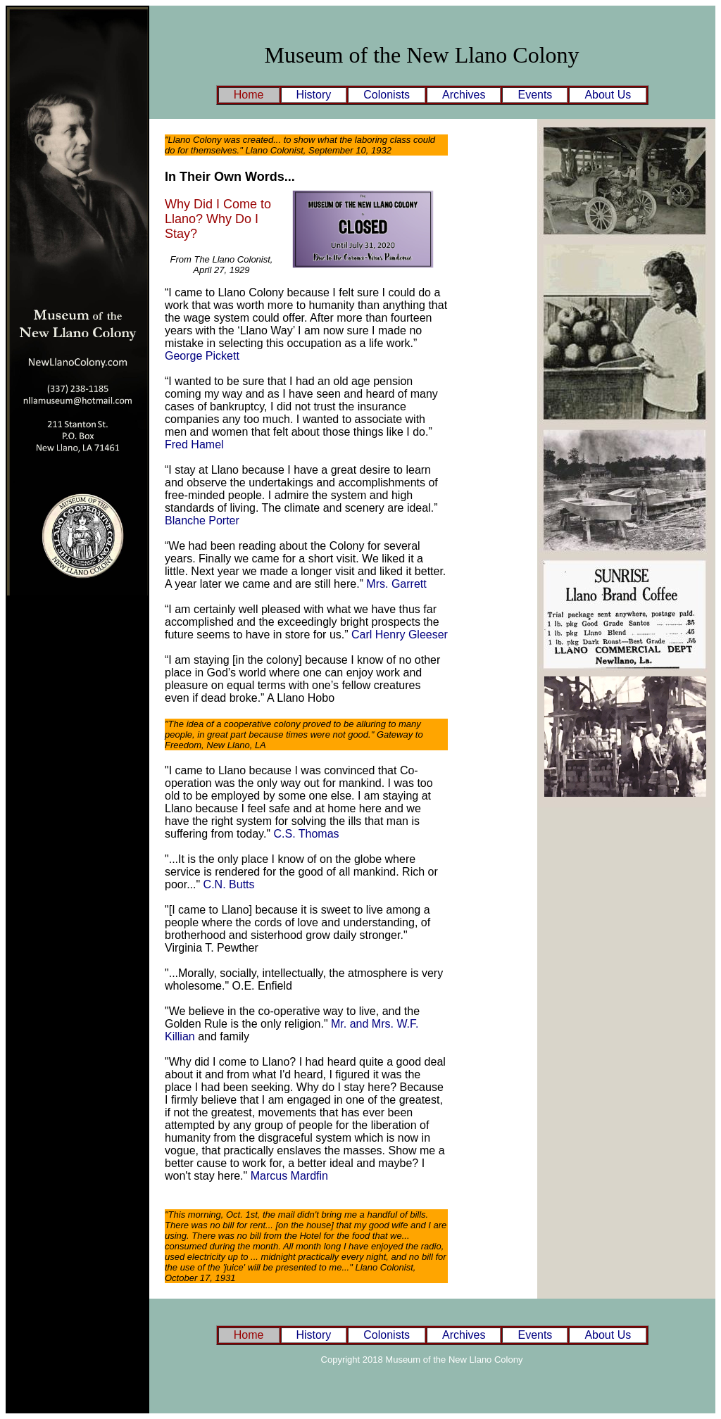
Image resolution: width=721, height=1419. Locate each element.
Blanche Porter (202, 520)
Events (535, 95)
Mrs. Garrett (396, 584)
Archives (463, 95)
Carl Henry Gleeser (399, 635)
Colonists (386, 95)
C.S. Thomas (306, 834)
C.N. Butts (229, 884)
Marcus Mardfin (289, 1176)
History (314, 95)
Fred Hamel (194, 444)
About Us (607, 95)
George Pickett (202, 356)
